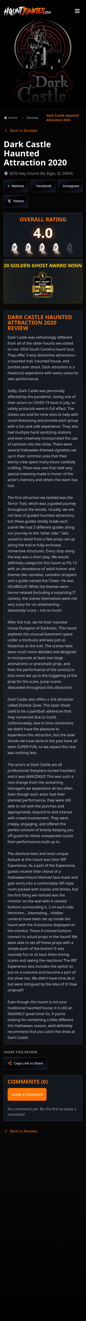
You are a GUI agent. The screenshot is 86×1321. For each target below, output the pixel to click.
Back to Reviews (20, 130)
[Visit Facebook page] (43, 186)
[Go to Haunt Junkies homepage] (27, 11)
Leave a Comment (27, 1094)
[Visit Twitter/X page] (16, 201)
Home (10, 117)
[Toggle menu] (77, 11)
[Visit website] (16, 186)
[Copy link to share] (25, 1063)
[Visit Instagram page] (70, 186)
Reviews (33, 117)
